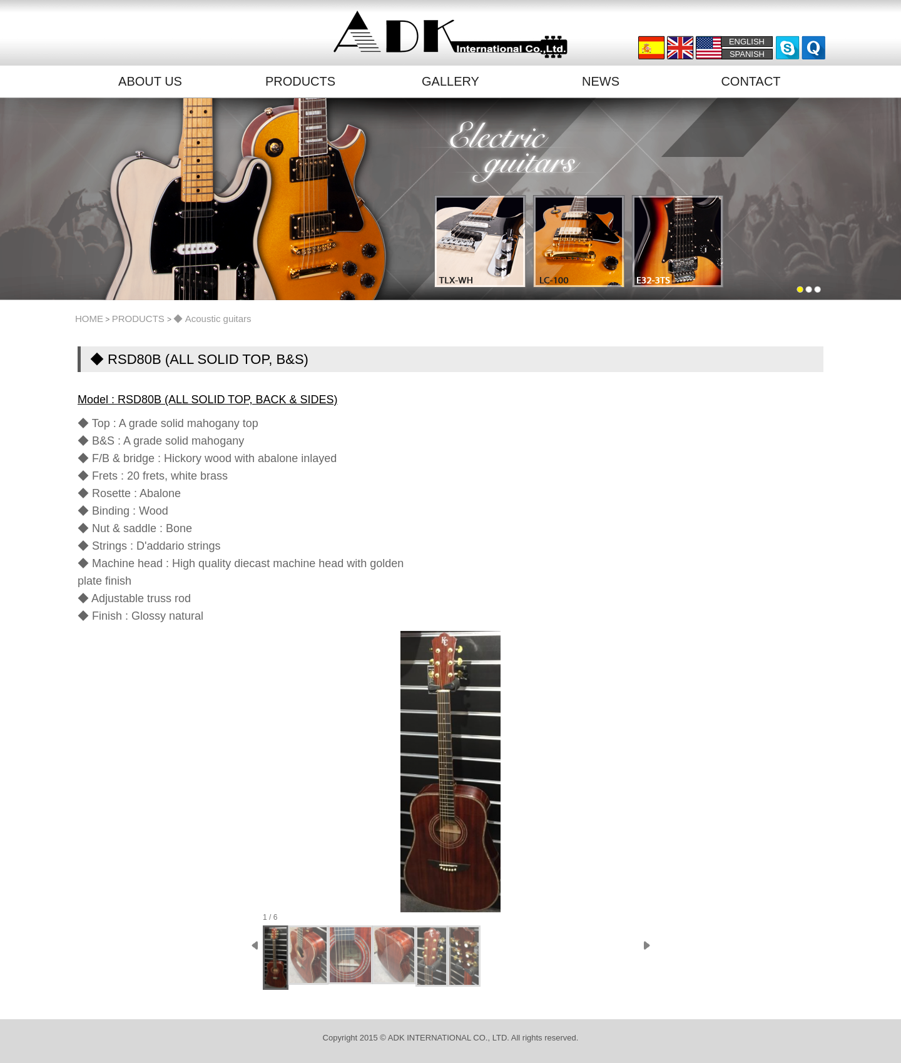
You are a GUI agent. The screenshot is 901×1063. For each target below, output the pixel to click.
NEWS (600, 81)
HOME (89, 318)
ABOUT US (150, 81)
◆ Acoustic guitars (212, 318)
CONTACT (750, 81)
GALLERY (450, 81)
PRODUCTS (300, 81)
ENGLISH (747, 41)
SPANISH (747, 54)
